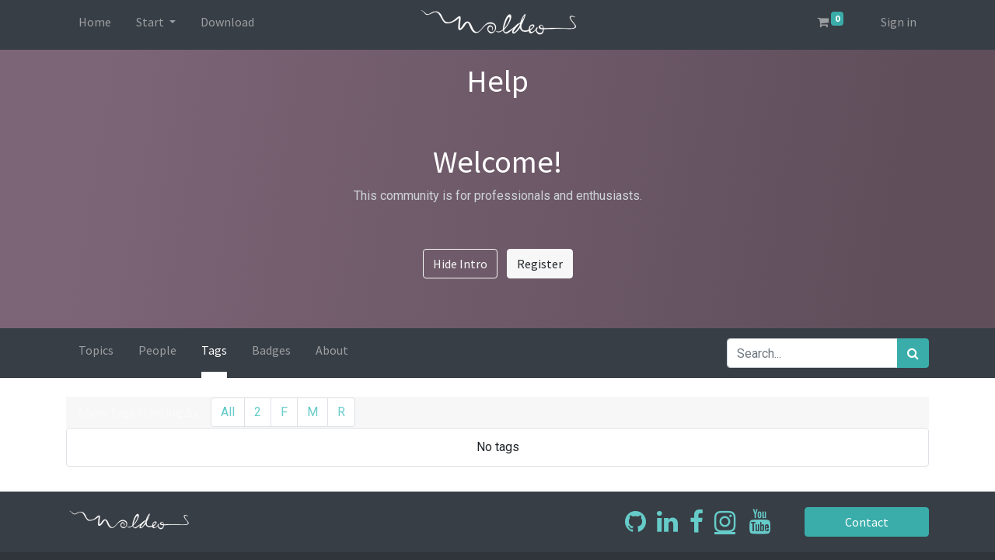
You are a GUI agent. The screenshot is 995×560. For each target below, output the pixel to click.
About (332, 350)
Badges (271, 350)
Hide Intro (460, 263)
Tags (214, 350)
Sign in (898, 22)
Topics (96, 350)
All (228, 411)
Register (540, 263)
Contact (867, 522)
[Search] (913, 353)
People (157, 350)
